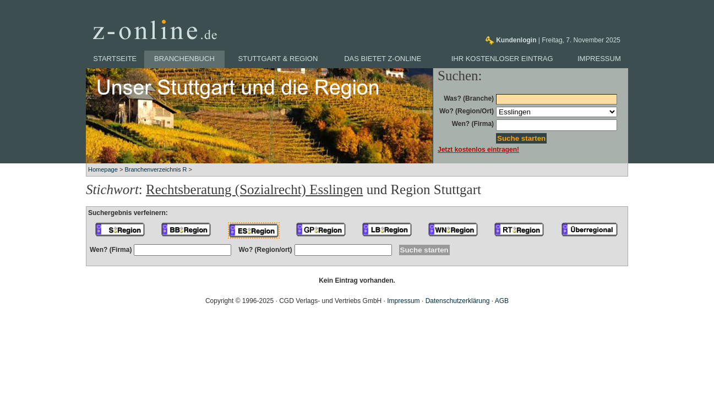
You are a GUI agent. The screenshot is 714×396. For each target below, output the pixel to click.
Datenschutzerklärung (458, 301)
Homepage (103, 169)
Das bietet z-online (382, 58)
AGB (502, 301)
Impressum (599, 58)
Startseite (115, 58)
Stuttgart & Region (278, 58)
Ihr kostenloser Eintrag (502, 58)
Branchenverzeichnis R (155, 169)
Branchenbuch (184, 58)
